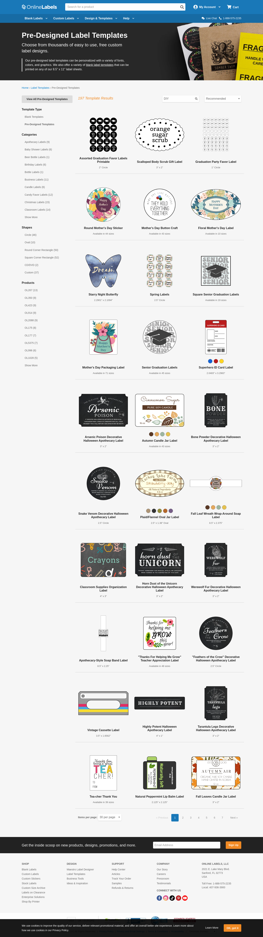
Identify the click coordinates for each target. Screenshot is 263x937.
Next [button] (233, 817)
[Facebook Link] (160, 897)
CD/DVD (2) (31, 265)
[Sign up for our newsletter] (186, 845)
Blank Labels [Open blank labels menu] (36, 18)
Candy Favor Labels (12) (39, 194)
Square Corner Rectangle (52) (42, 257)
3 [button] (191, 817)
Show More (31, 217)
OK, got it (233, 928)
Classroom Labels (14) (37, 209)
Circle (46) (31, 234)
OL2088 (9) (31, 320)
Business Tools (75, 878)
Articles (116, 874)
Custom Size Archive (33, 887)
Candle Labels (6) (35, 187)
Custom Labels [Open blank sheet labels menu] (66, 18)
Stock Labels (29, 883)
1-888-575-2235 (230, 18)
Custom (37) (32, 272)
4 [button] (198, 817)
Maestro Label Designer (80, 869)
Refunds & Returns (122, 887)
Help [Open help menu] (128, 18)
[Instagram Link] (166, 897)
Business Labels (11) (37, 179)
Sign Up (233, 845)
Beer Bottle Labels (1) (37, 157)
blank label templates (99, 64)
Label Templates (40, 87)
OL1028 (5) (31, 357)
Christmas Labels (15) (37, 202)
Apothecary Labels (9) (37, 142)
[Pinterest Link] (179, 897)
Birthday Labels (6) (35, 164)
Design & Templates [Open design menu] (101, 18)
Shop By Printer (31, 901)
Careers (161, 874)
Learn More (211, 927)
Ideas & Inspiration (77, 883)
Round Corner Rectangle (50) (41, 250)
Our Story (162, 869)
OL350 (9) (30, 297)
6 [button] (214, 817)
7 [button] (222, 817)
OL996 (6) (30, 350)
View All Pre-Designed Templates (47, 99)
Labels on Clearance (33, 892)
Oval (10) (30, 242)
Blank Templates (34, 116)
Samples (117, 883)
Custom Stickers (31, 878)
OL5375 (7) (31, 342)
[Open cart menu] (232, 7)
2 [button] (183, 817)
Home (25, 87)
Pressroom (163, 878)
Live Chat (209, 18)
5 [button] (206, 817)
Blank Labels (29, 869)
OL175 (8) (30, 327)
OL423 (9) (30, 305)
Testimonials (164, 883)
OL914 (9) (30, 312)
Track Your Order (121, 878)
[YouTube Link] (185, 897)
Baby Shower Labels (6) (38, 149)
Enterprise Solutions (33, 897)
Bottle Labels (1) (34, 172)
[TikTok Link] (172, 897)
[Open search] (182, 7)
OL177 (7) (30, 335)
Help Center (118, 869)
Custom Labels (30, 874)
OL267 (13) (31, 290)
